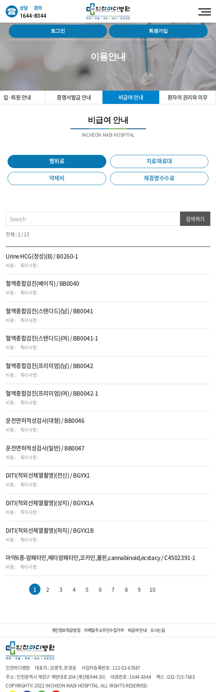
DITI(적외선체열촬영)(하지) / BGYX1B (49, 530)
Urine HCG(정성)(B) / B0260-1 (42, 256)
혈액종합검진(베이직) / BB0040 (42, 283)
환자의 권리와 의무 (188, 97)
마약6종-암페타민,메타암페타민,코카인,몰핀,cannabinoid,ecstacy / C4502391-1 (101, 557)
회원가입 (158, 31)
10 (152, 589)
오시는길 (157, 630)
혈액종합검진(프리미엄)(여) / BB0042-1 (52, 393)
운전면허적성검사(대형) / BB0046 (45, 420)
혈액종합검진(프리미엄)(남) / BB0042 (49, 365)
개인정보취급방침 (66, 630)
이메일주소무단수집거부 (104, 630)
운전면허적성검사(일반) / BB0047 (45, 448)
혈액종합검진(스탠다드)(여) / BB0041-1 (52, 338)
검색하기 (195, 218)
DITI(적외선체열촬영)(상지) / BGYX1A (49, 503)
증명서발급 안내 (74, 97)
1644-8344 (33, 16)
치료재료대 (159, 161)
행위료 (57, 161)
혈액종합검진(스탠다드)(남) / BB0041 (49, 311)
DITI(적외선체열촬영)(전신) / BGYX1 (48, 475)
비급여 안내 (130, 97)
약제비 (57, 178)
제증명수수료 (159, 178)
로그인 (58, 31)
